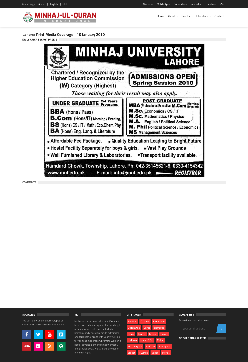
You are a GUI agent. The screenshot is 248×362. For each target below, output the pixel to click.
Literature (202, 16)
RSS (222, 4)
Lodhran (132, 340)
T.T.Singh (143, 352)
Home (160, 16)
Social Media (180, 4)
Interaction (196, 4)
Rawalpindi (165, 346)
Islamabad (159, 327)
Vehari (155, 352)
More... (166, 352)
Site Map (211, 4)
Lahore (153, 334)
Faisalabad (159, 321)
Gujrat (147, 327)
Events (185, 16)
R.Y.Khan (150, 346)
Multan (160, 340)
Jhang (131, 334)
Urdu (65, 4)
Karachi (142, 334)
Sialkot (131, 352)
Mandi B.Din (147, 340)
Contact (219, 16)
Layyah (164, 334)
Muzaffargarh (135, 346)
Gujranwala (134, 327)
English (54, 4)
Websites (148, 4)
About (171, 16)
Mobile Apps (163, 4)
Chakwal (145, 321)
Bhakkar (132, 321)
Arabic (41, 4)
